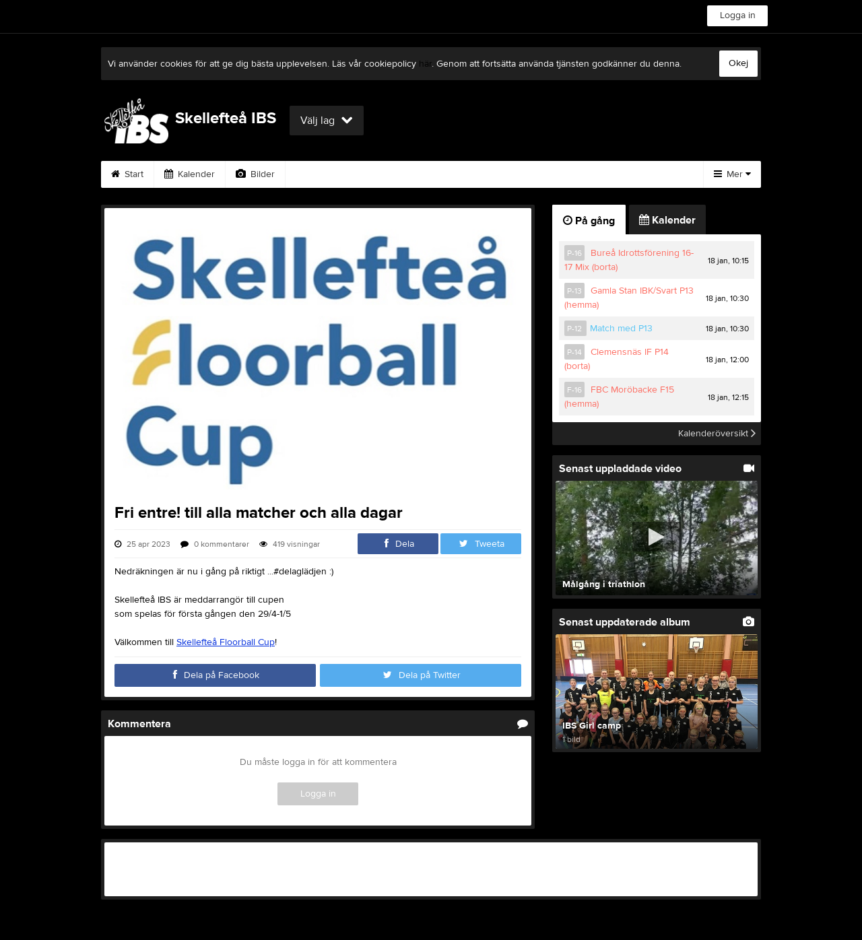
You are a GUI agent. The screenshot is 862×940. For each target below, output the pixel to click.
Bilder (255, 174)
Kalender (189, 174)
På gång (589, 221)
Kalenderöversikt (717, 434)
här (425, 64)
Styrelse (610, 174)
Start (127, 174)
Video (315, 174)
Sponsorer (453, 174)
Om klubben (534, 174)
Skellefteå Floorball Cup (225, 642)
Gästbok (379, 174)
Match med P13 (621, 329)
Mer (732, 174)
